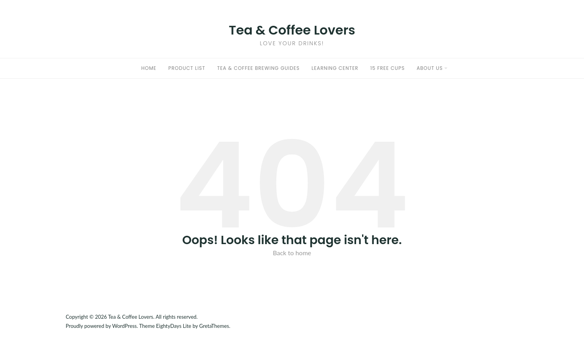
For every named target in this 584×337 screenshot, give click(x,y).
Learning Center (335, 68)
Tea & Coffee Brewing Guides (258, 68)
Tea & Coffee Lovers (292, 30)
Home (148, 68)
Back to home (292, 252)
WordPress (124, 326)
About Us (429, 68)
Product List (186, 68)
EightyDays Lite (173, 326)
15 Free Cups (387, 68)
